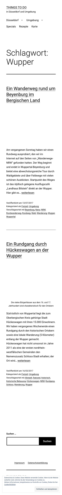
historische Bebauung (16, 381)
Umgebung (32, 20)
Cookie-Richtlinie (10, 484)
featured (36, 378)
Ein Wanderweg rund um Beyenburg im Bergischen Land (30, 94)
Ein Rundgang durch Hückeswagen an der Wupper (27, 250)
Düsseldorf (12, 20)
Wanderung (42, 213)
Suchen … (11, 433)
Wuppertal (11, 216)
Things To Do (16, 7)
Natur (37, 210)
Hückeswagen (33, 381)
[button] (47, 489)
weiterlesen (27, 192)
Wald (33, 213)
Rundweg (26, 213)
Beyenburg (29, 210)
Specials (11, 26)
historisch (45, 378)
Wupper (51, 213)
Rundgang (50, 381)
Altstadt (28, 378)
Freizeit (24, 206)
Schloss (9, 384)
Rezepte (23, 26)
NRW (43, 210)
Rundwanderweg (13, 213)
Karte (35, 26)
